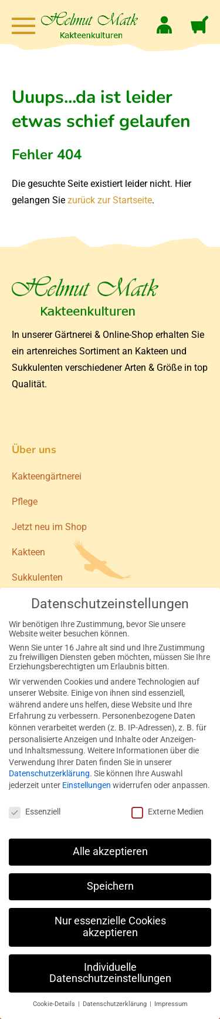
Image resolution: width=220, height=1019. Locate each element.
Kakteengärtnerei (47, 476)
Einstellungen (86, 785)
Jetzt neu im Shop (49, 526)
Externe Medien (167, 811)
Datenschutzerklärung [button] (115, 1004)
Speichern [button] (110, 886)
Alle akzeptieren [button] (110, 851)
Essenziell (34, 811)
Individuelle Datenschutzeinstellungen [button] (110, 973)
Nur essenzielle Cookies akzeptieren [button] (110, 926)
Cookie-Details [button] (55, 1004)
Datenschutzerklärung (49, 773)
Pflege (25, 501)
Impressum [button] (171, 1004)
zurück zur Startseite (109, 200)
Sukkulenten (37, 577)
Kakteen (28, 552)
